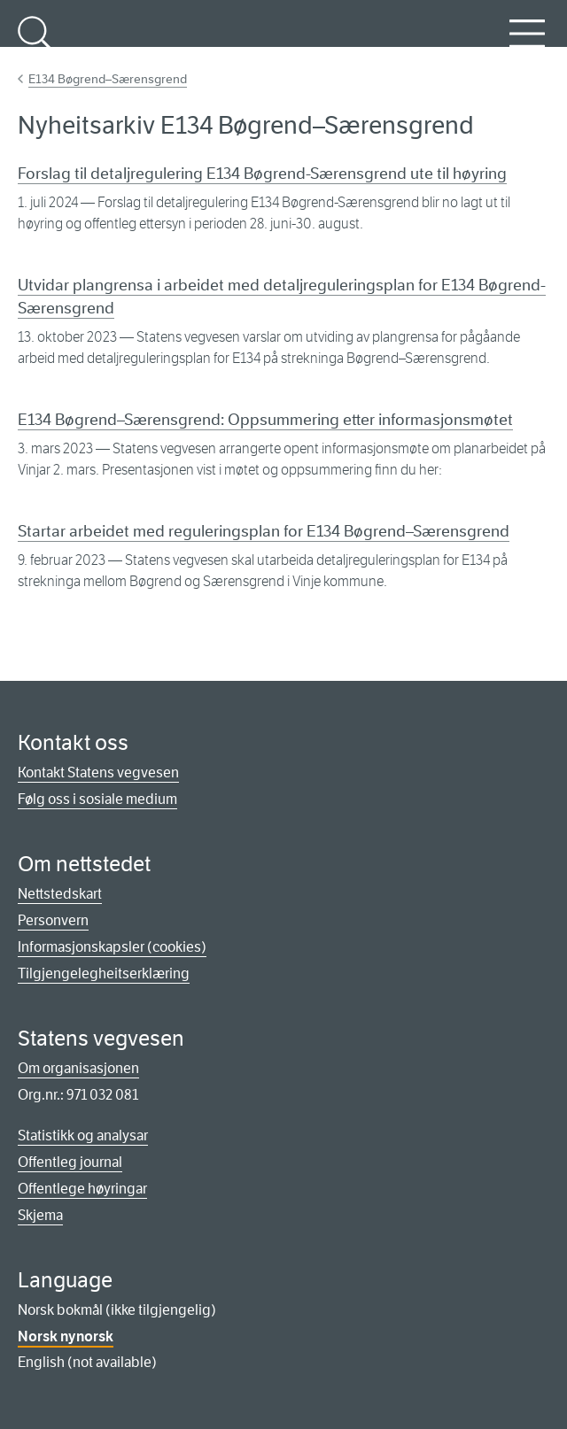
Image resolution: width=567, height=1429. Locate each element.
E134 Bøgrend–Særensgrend (107, 79)
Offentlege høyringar (82, 1188)
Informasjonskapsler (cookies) (112, 947)
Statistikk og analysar (83, 1135)
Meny (527, 43)
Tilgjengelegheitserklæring (104, 973)
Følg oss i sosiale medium (97, 799)
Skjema (40, 1215)
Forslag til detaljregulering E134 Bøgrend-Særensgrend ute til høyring (262, 173)
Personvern (53, 920)
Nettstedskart (60, 893)
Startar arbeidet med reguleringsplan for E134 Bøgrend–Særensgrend (263, 531)
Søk (35, 43)
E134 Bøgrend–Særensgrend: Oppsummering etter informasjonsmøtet (265, 419)
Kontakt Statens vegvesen (98, 772)
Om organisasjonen (78, 1068)
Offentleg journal (70, 1162)
